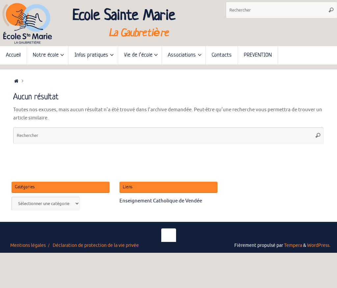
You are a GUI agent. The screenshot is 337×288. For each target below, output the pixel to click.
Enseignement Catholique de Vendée (160, 201)
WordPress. (318, 245)
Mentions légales (28, 245)
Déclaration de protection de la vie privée (96, 245)
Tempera (293, 245)
